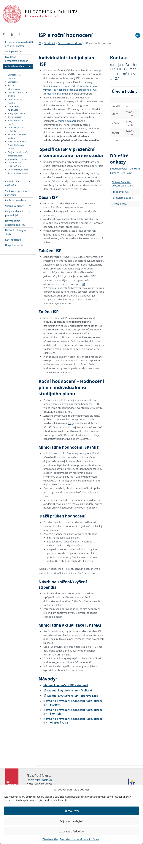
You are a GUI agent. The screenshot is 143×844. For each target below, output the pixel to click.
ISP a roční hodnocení (13, 108)
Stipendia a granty (14, 205)
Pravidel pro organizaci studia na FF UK (74, 89)
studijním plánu (67, 121)
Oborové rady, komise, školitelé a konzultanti (18, 171)
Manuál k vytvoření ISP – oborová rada (70, 695)
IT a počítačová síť (14, 245)
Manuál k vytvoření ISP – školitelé (67, 690)
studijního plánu (54, 93)
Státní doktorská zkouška (15, 122)
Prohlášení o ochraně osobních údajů (79, 839)
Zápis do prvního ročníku (15, 101)
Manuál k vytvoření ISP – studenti (65, 685)
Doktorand (13, 82)
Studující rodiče (13, 51)
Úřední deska (119, 203)
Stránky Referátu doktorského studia (123, 184)
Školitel (11, 85)
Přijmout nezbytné (71, 821)
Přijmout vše (71, 811)
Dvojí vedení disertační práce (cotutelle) (18, 154)
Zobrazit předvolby (71, 831)
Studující (11, 35)
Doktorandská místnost (14, 77)
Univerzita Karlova (39, 780)
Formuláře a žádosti (123, 197)
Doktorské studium (15, 66)
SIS (70, 423)
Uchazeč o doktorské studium (17, 94)
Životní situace (14, 117)
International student (17, 159)
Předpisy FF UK (120, 191)
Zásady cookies (50, 839)
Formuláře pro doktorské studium (16, 164)
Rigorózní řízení (13, 239)
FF (40, 43)
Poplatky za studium (15, 200)
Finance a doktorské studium (17, 136)
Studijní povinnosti (16, 113)
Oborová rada (14, 89)
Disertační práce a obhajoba (16, 129)
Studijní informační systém (16, 147)
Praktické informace (17, 141)
